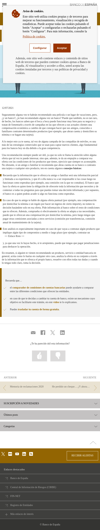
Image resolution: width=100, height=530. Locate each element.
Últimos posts (11, 415)
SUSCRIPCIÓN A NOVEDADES (21, 403)
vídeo (56, 302)
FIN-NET (15, 496)
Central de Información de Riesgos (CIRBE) (33, 487)
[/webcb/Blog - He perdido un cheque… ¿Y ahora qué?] (75, 386)
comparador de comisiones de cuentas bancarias (38, 287)
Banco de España (19, 478)
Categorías (9, 426)
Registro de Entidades (21, 505)
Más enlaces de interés (21, 514)
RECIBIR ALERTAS (82, 455)
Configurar (40, 48)
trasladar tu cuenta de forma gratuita (38, 309)
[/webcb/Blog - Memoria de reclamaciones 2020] (25, 386)
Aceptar (62, 48)
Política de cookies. (34, 36)
